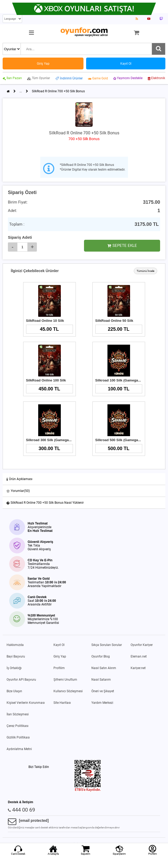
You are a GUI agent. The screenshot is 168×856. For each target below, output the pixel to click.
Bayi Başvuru (16, 656)
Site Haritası (62, 703)
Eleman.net (139, 656)
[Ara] (158, 49)
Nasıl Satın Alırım (103, 668)
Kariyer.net (138, 668)
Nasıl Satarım (101, 679)
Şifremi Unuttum (65, 679)
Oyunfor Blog (100, 656)
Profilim (59, 668)
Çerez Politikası (17, 726)
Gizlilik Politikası (18, 737)
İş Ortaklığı (14, 668)
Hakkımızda (15, 645)
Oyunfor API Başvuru (21, 679)
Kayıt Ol (59, 645)
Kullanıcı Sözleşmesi (68, 691)
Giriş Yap (59, 656)
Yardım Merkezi (102, 703)
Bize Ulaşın (14, 691)
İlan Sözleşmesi (18, 714)
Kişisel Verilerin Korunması (26, 703)
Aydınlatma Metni (19, 749)
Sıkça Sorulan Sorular (106, 645)
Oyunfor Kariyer (142, 645)
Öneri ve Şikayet (102, 691)
